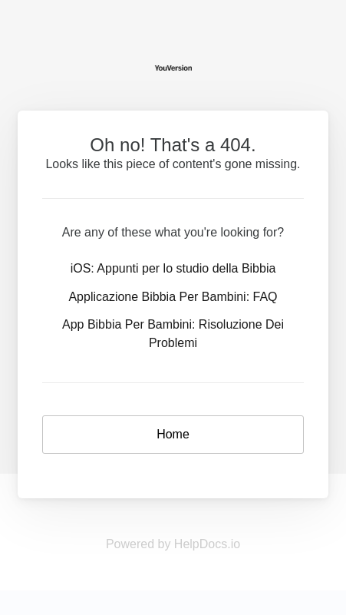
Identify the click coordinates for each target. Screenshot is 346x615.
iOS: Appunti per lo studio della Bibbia (173, 268)
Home (173, 434)
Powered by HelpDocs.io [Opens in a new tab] (173, 544)
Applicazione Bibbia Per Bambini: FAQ (172, 296)
